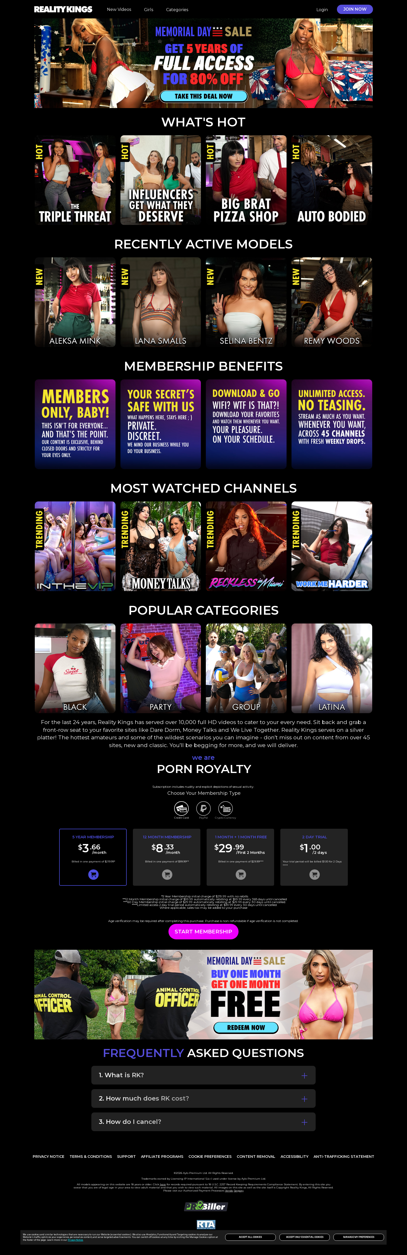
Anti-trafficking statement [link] (344, 1156)
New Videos (119, 9)
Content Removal (256, 1156)
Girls (148, 9)
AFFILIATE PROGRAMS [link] (162, 1156)
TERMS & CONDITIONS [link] (91, 1156)
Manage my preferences (358, 1237)
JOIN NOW (355, 9)
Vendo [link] (229, 1190)
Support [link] (126, 1156)
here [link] (163, 1184)
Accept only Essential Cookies (304, 1237)
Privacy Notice (75, 1240)
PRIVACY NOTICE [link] (48, 1156)
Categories (177, 9)
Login (322, 9)
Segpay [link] (238, 1190)
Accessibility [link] (294, 1156)
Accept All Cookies (250, 1237)
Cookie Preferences (210, 1156)
